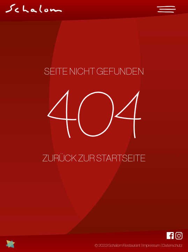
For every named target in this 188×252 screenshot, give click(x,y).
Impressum (151, 245)
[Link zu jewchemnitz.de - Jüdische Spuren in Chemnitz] (10, 244)
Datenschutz (172, 245)
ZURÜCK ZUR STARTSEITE (94, 158)
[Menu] (166, 9)
